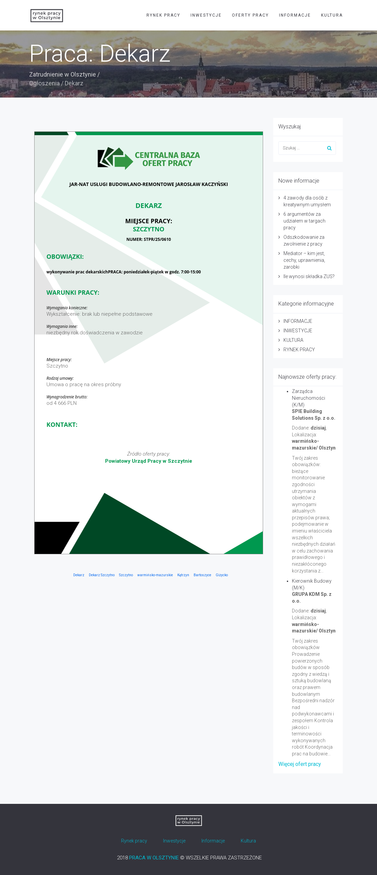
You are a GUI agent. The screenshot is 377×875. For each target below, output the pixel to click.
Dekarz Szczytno (102, 575)
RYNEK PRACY (163, 15)
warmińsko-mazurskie (155, 575)
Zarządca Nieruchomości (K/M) (308, 398)
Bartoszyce (202, 575)
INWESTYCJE (206, 15)
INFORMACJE (295, 15)
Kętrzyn (183, 575)
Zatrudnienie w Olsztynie (62, 74)
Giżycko (222, 575)
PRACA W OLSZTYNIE (154, 858)
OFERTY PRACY (250, 15)
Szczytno (126, 575)
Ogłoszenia (44, 83)
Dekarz (78, 575)
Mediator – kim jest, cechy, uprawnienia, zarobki (304, 260)
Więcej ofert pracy (299, 764)
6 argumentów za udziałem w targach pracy (304, 220)
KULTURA (332, 15)
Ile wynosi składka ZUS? (309, 276)
